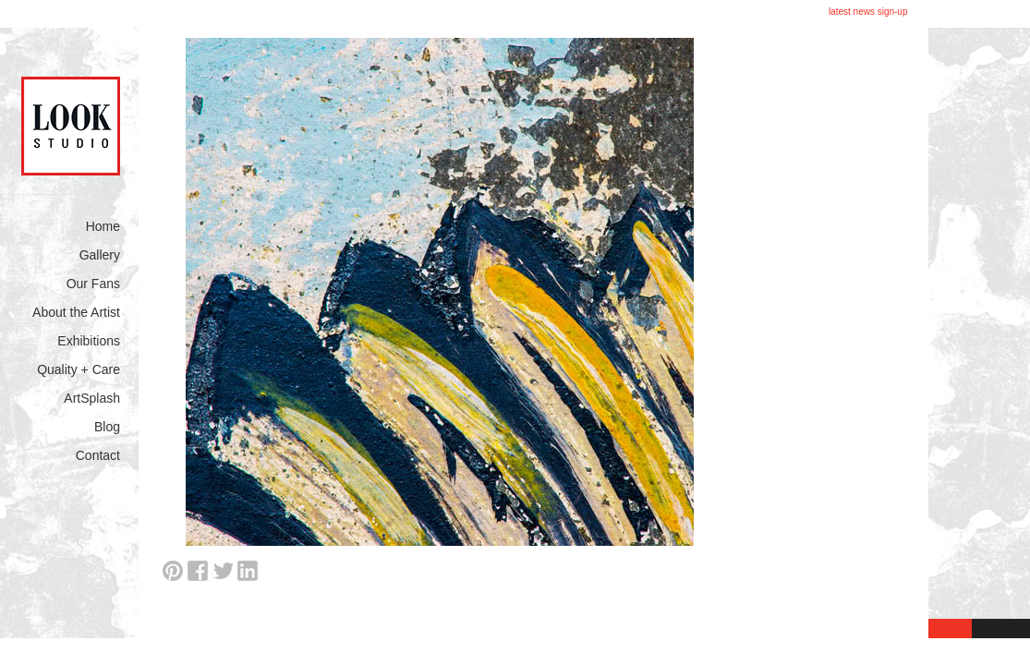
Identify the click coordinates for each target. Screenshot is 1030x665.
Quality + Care (78, 369)
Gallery (99, 255)
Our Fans (93, 283)
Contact (98, 455)
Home (103, 226)
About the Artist (76, 312)
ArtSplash (92, 398)
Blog (107, 426)
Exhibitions (88, 340)
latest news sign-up (868, 11)
